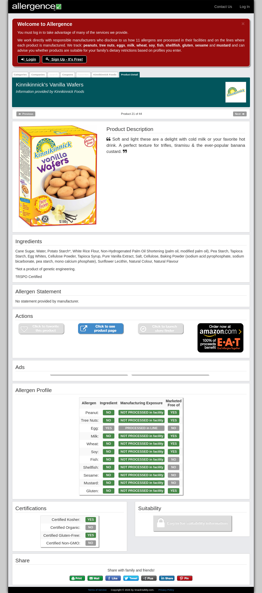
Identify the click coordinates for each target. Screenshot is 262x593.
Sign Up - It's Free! (64, 59)
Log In (245, 7)
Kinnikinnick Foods (104, 74)
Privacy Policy (166, 589)
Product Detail (129, 74)
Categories (20, 74)
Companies (38, 74)
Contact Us (223, 7)
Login (28, 59)
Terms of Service (97, 589)
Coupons (67, 74)
